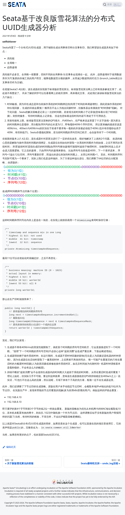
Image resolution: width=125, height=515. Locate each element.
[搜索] (112, 4)
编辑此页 (9, 447)
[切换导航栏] (4, 4)
